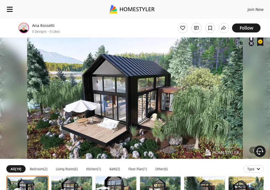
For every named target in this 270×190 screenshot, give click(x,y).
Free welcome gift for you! (202, 21)
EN (249, 8)
